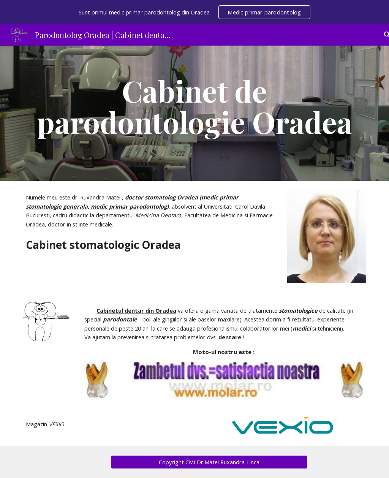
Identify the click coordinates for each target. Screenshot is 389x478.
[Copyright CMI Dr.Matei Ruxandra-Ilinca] (209, 462)
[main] (195, 113)
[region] (194, 12)
